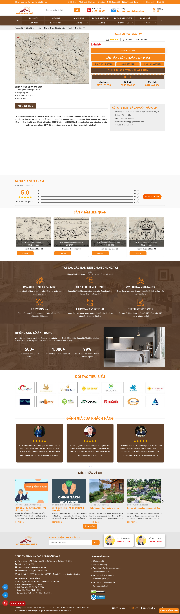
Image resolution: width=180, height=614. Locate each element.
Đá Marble (59, 18)
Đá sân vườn (36, 23)
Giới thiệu (72, 2)
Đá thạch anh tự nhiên (101, 18)
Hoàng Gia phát (127, 125)
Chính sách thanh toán (100, 572)
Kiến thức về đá (113, 2)
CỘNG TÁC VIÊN (128, 64)
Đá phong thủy (58, 23)
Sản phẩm (30, 28)
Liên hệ (160, 2)
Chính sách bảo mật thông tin (102, 575)
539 (137, 39)
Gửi (95, 542)
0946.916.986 (128, 85)
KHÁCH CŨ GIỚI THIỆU (152, 64)
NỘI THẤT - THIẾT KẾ (103, 64)
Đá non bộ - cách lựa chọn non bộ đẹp (145, 508)
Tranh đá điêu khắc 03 (109, 249)
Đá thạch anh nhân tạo (123, 18)
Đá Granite (36, 18)
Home (17, 21)
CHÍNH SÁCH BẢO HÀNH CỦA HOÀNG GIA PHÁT (70, 509)
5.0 (107, 39)
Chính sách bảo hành (99, 586)
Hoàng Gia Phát (128, 118)
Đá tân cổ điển (148, 18)
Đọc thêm (21, 522)
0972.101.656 (104, 85)
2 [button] (91, 467)
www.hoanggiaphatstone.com (132, 122)
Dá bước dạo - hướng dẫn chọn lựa (106, 508)
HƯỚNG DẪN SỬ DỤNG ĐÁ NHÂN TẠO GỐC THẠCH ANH (32, 509)
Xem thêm (90, 526)
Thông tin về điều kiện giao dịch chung (105, 568)
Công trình (149, 23)
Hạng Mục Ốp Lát (125, 23)
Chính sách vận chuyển (100, 579)
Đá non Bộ (81, 23)
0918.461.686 (152, 85)
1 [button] (89, 467)
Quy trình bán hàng (130, 2)
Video (163, 21)
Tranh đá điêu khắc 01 (33, 249)
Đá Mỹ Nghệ (104, 23)
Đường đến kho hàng (87, 2)
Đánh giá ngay (152, 197)
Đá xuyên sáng (80, 18)
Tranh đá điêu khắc (57, 28)
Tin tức (101, 2)
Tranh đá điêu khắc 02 (71, 249)
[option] (52, 58)
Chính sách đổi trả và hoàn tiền (103, 582)
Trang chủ (19, 28)
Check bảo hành (147, 2)
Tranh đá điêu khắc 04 (146, 249)
